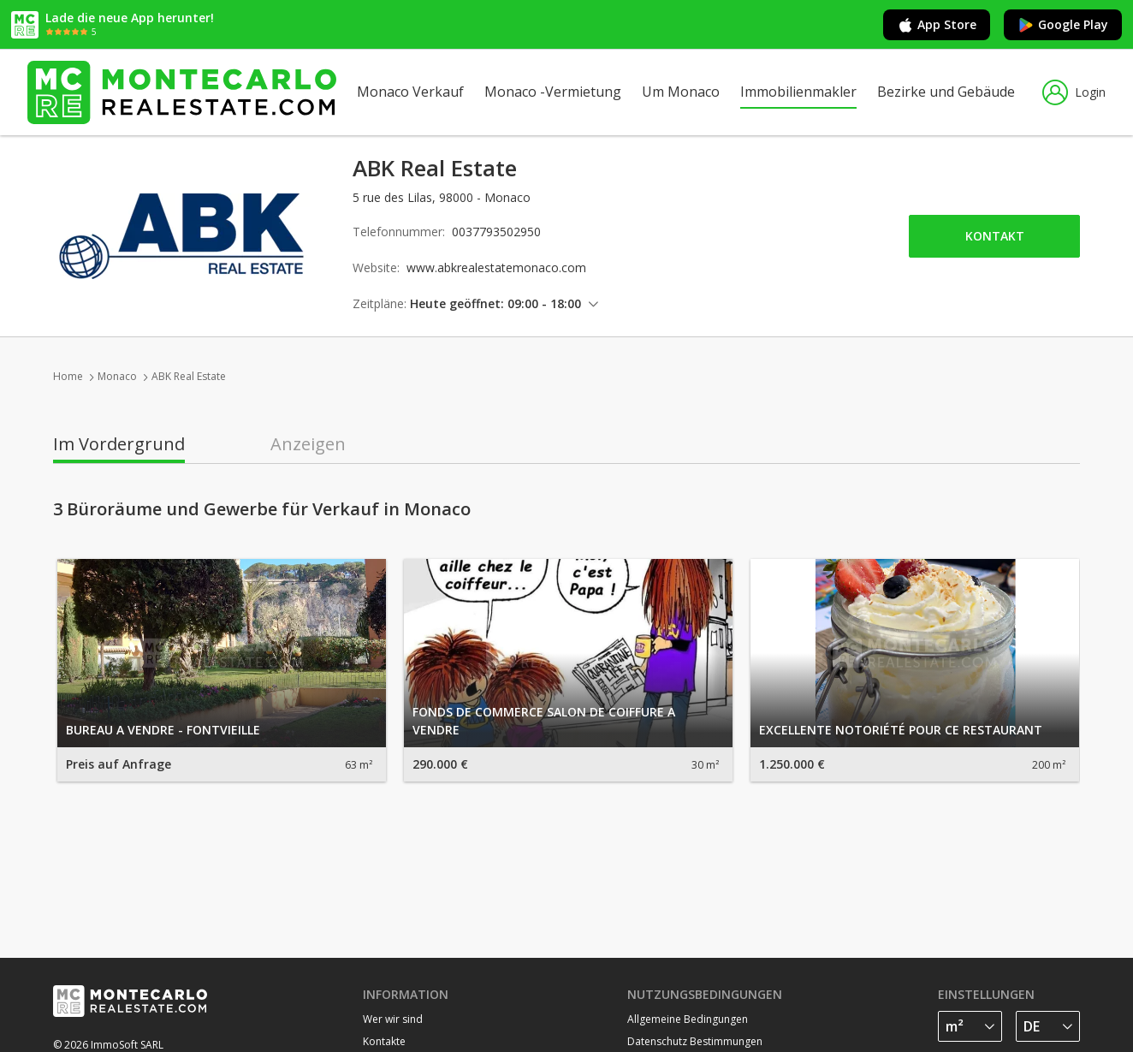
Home (68, 376)
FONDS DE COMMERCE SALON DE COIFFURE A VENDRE (543, 721)
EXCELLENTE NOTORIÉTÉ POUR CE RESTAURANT (900, 730)
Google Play (1062, 24)
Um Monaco (681, 91)
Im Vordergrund (119, 444)
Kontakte (384, 1041)
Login (1074, 92)
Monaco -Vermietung (552, 91)
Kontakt (994, 236)
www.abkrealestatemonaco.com (496, 267)
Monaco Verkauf (410, 91)
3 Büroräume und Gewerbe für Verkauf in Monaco (262, 509)
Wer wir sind (393, 1019)
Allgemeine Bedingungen (687, 1019)
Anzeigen (308, 444)
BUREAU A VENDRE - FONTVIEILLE (163, 730)
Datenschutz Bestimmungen (694, 1041)
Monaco (117, 376)
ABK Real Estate (188, 376)
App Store (936, 24)
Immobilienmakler (798, 91)
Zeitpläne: (379, 303)
